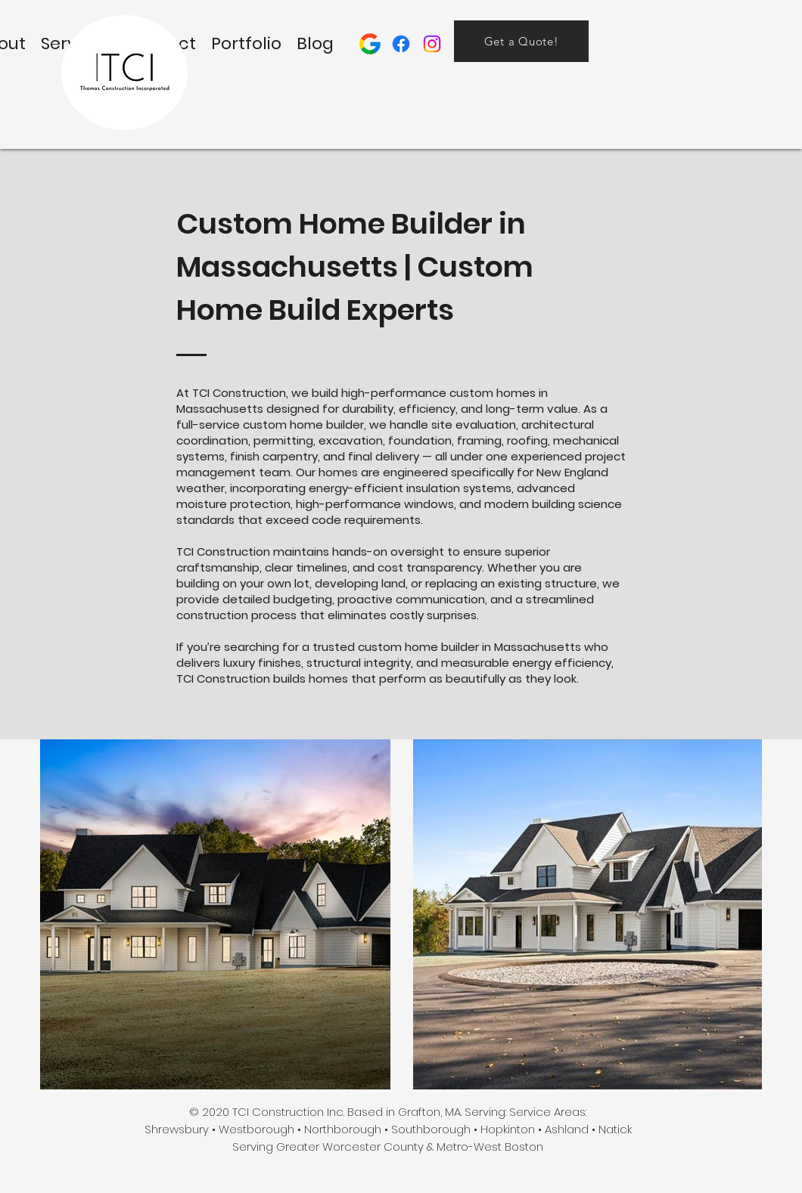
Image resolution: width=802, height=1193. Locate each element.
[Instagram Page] (432, 44)
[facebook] (401, 44)
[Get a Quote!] (521, 41)
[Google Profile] (370, 44)
